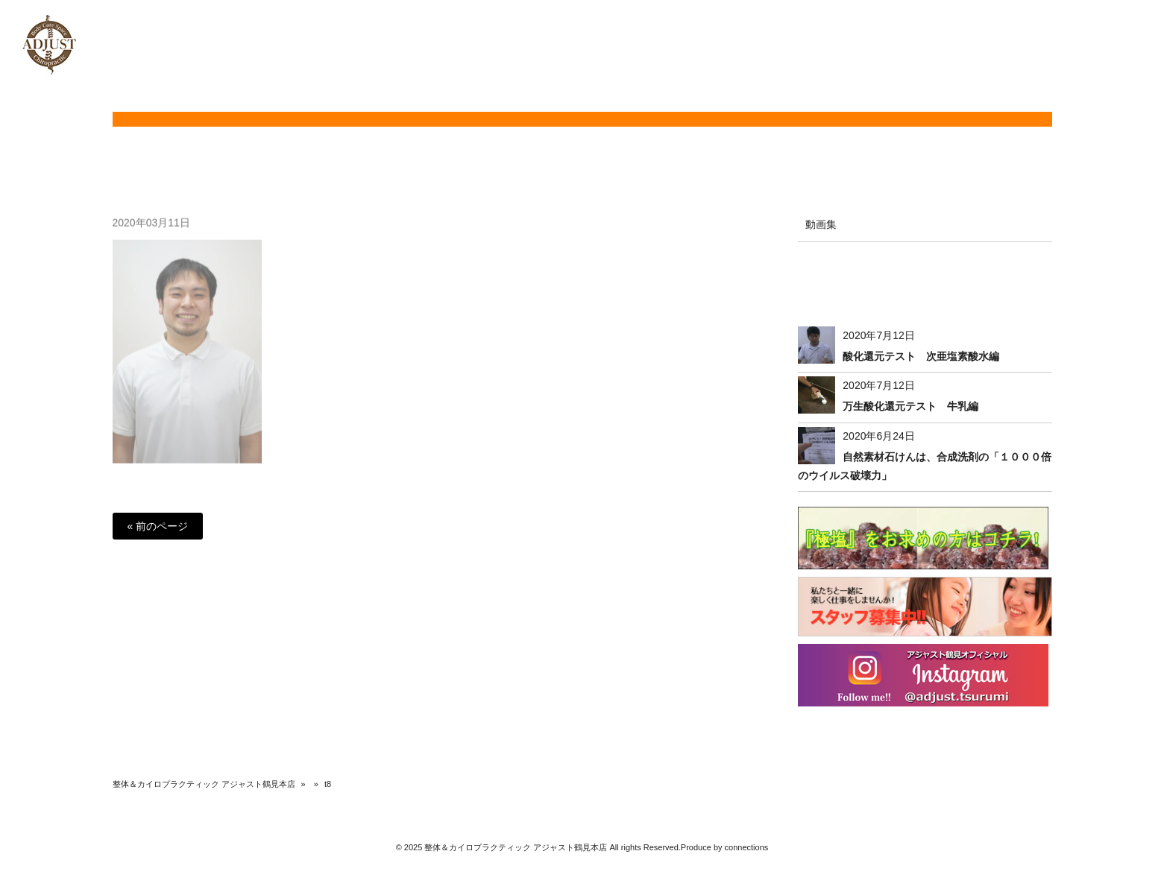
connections (747, 847)
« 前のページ (158, 526)
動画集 (821, 224)
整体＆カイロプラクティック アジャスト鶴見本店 (204, 783)
